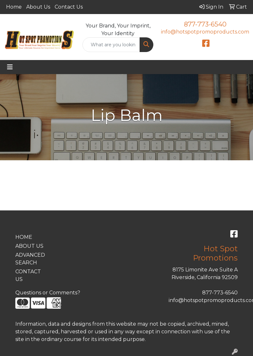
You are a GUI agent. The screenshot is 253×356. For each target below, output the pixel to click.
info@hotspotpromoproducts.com (205, 32)
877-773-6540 (205, 24)
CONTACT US (28, 275)
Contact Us (69, 7)
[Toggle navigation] (10, 67)
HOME (23, 237)
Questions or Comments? (47, 293)
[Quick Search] (111, 44)
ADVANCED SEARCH (30, 259)
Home (14, 7)
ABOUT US (29, 246)
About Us (38, 7)
